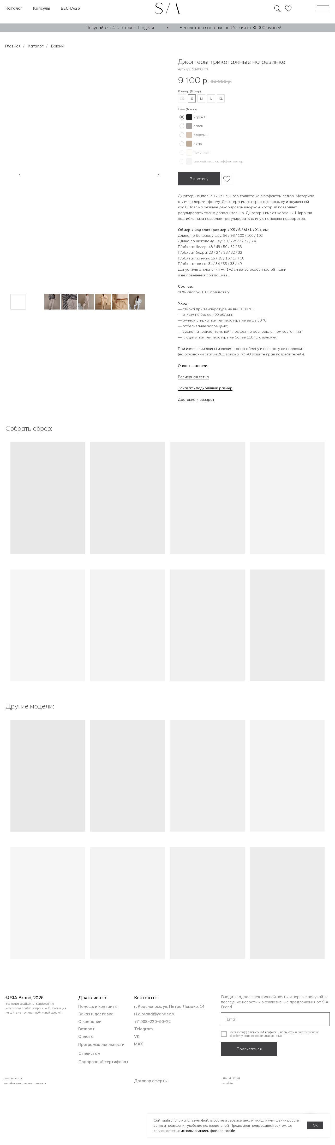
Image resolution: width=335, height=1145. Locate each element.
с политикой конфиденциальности (271, 1032)
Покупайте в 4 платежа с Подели (119, 27)
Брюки (57, 46)
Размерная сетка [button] (193, 376)
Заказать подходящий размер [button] (205, 388)
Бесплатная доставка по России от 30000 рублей (230, 27)
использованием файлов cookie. (208, 1131)
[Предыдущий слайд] (19, 175)
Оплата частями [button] (192, 365)
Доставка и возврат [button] (196, 399)
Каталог (36, 46)
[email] (275, 1019)
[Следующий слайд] (158, 175)
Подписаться (249, 1048)
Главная (13, 46)
